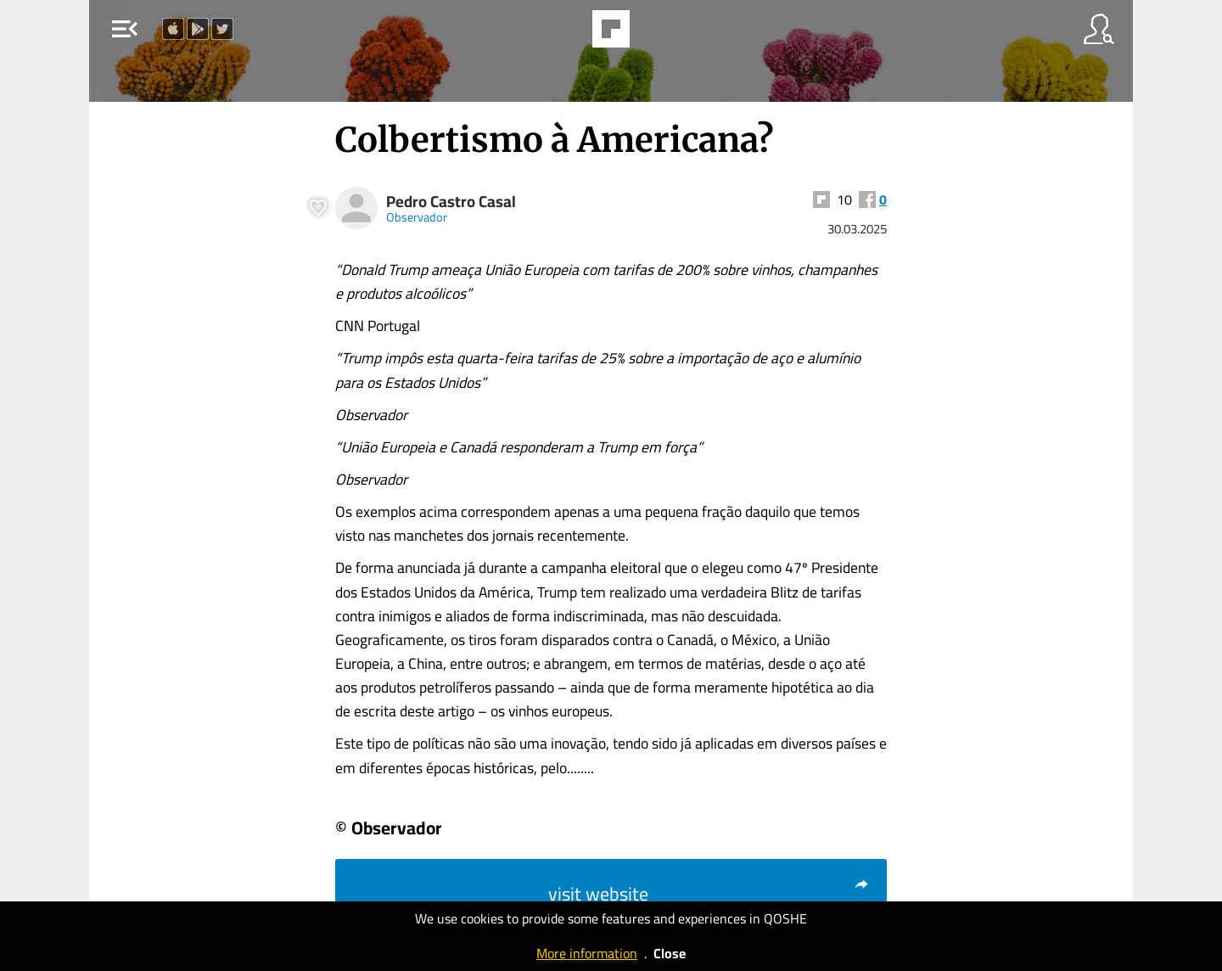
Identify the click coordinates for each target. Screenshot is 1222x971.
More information (586, 953)
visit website (709, 894)
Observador (416, 216)
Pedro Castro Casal (451, 201)
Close (669, 953)
